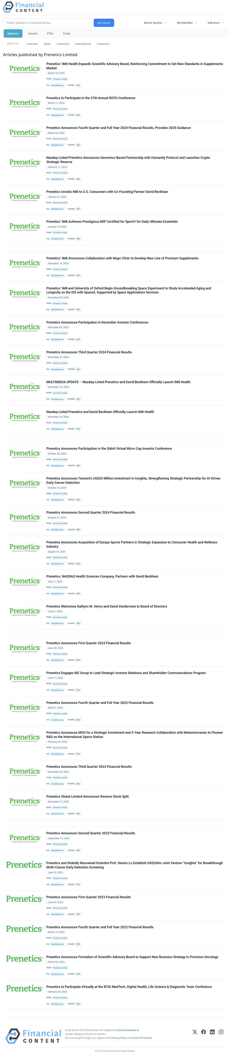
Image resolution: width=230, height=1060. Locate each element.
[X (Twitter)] (195, 1037)
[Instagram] (221, 1037)
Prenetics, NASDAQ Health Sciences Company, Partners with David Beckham (102, 576)
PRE (78, 85)
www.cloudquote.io (128, 1030)
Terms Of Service (142, 1038)
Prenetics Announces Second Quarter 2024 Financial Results (90, 513)
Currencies (63, 44)
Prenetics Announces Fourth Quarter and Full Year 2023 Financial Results (100, 703)
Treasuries (103, 44)
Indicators (214, 22)
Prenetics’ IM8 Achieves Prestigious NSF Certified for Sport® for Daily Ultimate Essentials (112, 222)
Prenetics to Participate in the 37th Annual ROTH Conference (90, 98)
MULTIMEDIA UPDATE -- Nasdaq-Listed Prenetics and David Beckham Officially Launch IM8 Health (118, 382)
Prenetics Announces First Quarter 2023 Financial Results (88, 897)
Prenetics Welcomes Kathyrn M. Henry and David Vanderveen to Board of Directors (106, 606)
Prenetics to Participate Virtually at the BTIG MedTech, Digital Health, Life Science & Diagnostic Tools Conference (129, 987)
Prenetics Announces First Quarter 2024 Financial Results (88, 643)
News (47, 44)
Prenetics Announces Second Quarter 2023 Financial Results (90, 833)
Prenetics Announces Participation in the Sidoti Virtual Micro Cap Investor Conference (109, 449)
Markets (13, 33)
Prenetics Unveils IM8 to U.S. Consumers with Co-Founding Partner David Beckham (107, 192)
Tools (66, 33)
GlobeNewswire (57, 85)
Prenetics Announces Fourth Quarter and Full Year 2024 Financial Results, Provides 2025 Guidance (118, 128)
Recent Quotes (153, 22)
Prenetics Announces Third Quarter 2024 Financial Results (89, 352)
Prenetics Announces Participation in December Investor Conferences (97, 322)
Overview (32, 44)
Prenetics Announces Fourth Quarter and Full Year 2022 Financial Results (100, 927)
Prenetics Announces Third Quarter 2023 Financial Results (89, 767)
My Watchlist (185, 22)
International (83, 44)
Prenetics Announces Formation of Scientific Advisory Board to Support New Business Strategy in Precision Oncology (132, 957)
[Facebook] (203, 1037)
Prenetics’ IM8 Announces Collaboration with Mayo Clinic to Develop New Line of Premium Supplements (122, 258)
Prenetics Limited (60, 79)
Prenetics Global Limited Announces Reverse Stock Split (87, 797)
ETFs (50, 33)
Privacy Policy (119, 1038)
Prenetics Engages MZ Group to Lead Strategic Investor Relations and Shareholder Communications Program (126, 673)
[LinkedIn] (212, 1037)
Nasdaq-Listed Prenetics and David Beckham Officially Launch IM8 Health (100, 412)
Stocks (32, 33)
